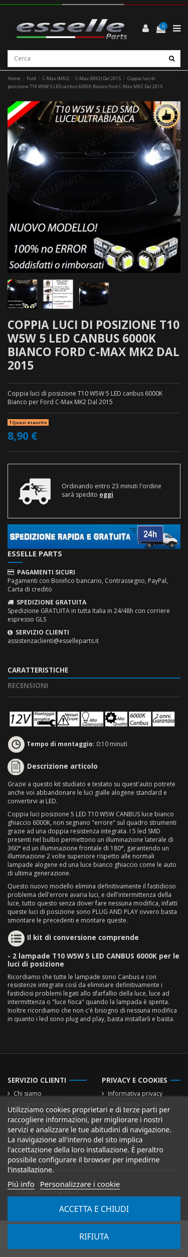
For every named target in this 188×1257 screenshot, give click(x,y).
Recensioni (28, 686)
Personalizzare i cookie (80, 1184)
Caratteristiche (38, 670)
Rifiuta (94, 1236)
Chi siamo (28, 1094)
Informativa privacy (135, 1094)
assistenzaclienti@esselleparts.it (53, 641)
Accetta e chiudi (94, 1208)
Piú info (21, 1184)
